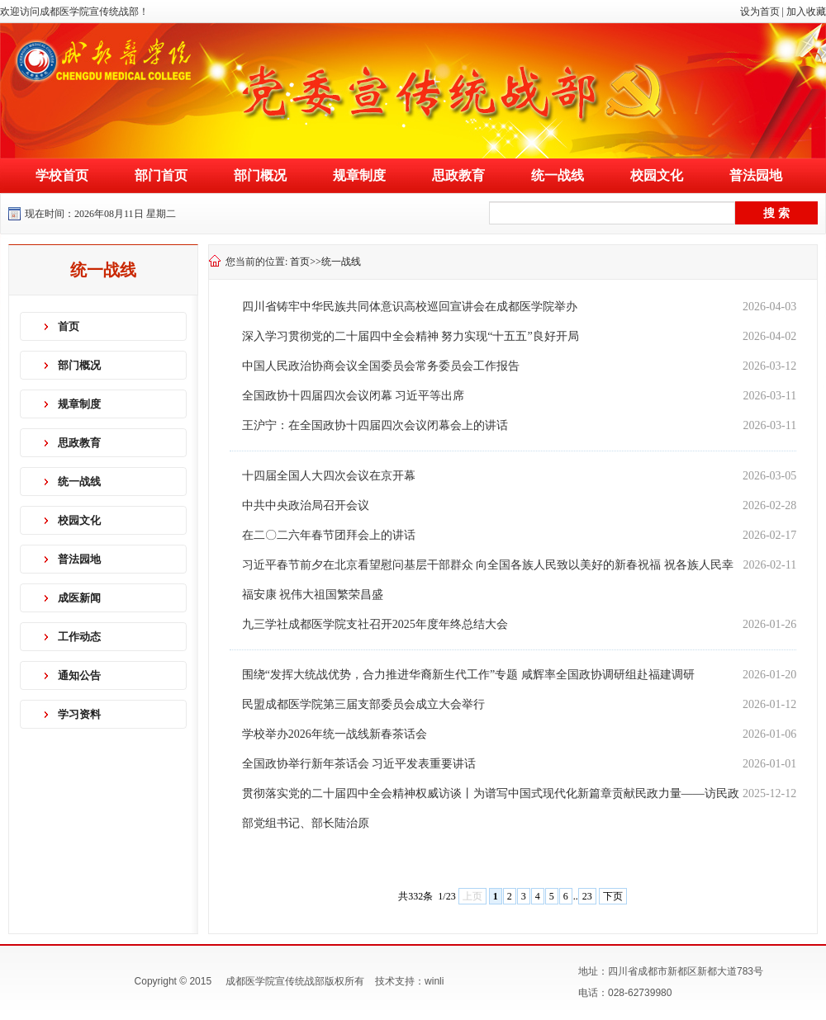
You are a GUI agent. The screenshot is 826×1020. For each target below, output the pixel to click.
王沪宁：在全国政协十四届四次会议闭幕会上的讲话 (375, 425)
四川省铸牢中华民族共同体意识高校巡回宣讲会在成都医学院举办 (409, 306)
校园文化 (656, 175)
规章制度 (359, 175)
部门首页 (161, 175)
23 (587, 896)
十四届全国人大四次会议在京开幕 (328, 476)
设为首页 (760, 11)
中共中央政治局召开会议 (305, 505)
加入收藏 (806, 11)
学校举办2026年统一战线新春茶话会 (334, 734)
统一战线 (557, 175)
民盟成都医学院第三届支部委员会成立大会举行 (363, 704)
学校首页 (62, 175)
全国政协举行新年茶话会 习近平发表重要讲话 (359, 764)
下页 (613, 896)
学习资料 (79, 714)
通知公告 (79, 675)
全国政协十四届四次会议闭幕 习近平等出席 (353, 396)
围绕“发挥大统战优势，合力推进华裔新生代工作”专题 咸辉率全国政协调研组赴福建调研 (468, 674)
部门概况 (260, 175)
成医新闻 (79, 598)
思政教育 (458, 175)
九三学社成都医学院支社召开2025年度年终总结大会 (375, 624)
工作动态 (79, 636)
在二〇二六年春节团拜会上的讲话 (328, 535)
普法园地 (755, 175)
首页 (68, 326)
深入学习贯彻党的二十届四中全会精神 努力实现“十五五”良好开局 (410, 336)
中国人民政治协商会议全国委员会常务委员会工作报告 (381, 366)
